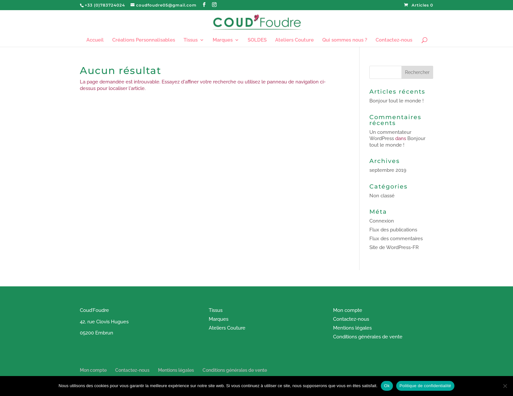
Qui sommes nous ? (344, 40)
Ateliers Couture (294, 40)
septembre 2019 (387, 170)
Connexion (381, 221)
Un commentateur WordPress (390, 135)
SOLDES (257, 40)
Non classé (382, 196)
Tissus (191, 40)
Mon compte (347, 310)
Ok (387, 385)
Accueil (95, 40)
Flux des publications (393, 230)
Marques (223, 40)
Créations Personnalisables (143, 40)
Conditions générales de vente (367, 337)
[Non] (505, 386)
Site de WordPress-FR (394, 247)
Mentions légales (352, 328)
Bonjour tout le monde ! (396, 101)
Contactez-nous (394, 40)
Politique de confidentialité (425, 385)
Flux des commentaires (396, 239)
